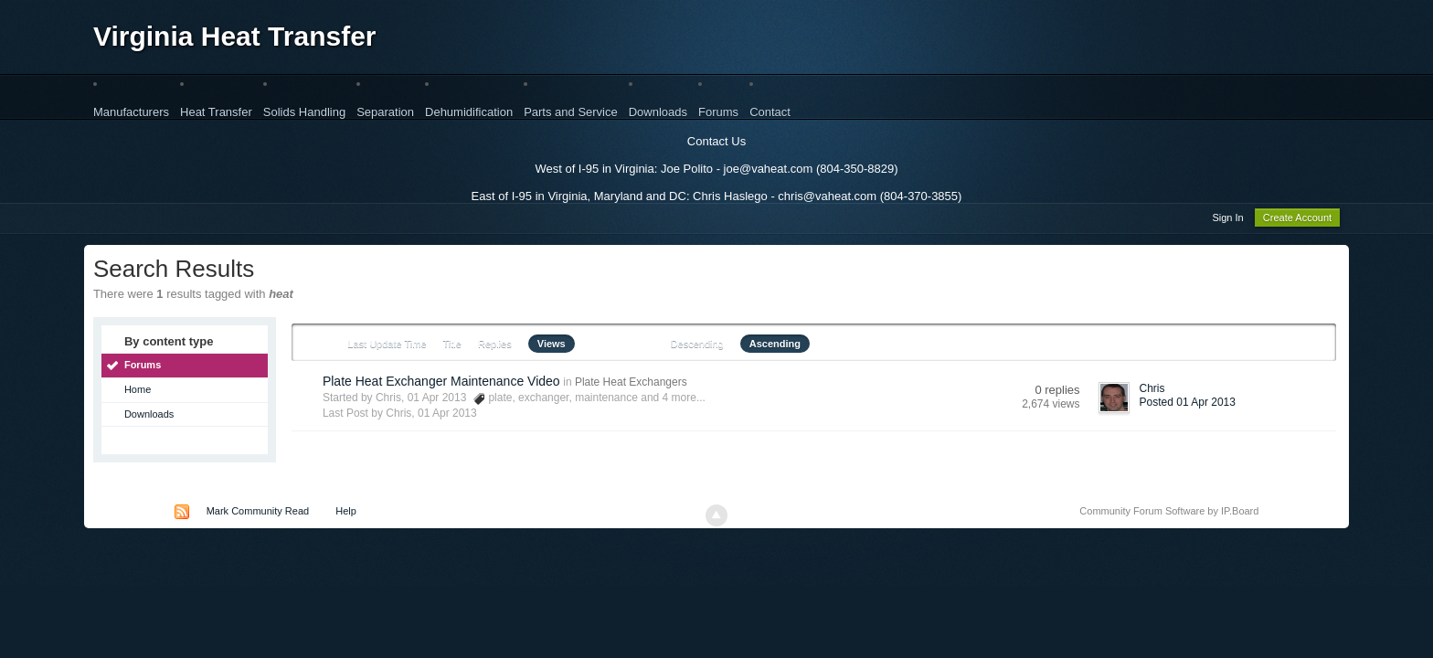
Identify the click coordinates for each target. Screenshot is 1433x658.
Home (137, 392)
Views (551, 346)
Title (452, 346)
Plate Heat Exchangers (631, 384)
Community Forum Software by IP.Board (1168, 513)
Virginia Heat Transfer (235, 36)
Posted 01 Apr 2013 (1188, 404)
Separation (385, 112)
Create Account (1297, 220)
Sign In (1227, 220)
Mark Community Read (258, 513)
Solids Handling (304, 112)
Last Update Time (386, 346)
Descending (697, 346)
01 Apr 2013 (447, 415)
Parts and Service (571, 112)
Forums (718, 112)
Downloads (658, 112)
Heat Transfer (216, 112)
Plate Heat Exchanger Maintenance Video (441, 384)
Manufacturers (131, 112)
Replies (495, 346)
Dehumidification (469, 112)
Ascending (775, 346)
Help (345, 513)
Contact (770, 112)
